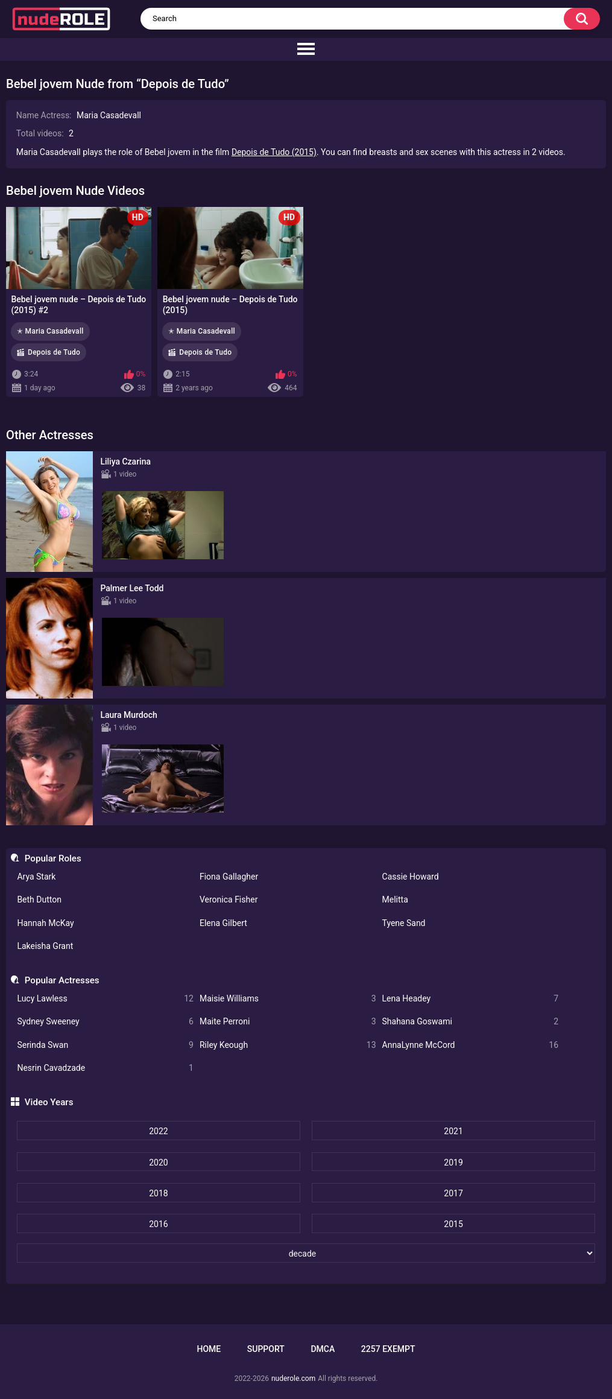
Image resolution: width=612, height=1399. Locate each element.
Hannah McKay (45, 923)
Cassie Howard (410, 876)
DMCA (323, 1349)
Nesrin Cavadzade (105, 1068)
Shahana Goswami (470, 1022)
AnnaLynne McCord (470, 1045)
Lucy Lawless (105, 999)
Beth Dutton (39, 899)
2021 (453, 1131)
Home (209, 1349)
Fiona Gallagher (229, 876)
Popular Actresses (62, 980)
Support (266, 1349)
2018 (158, 1193)
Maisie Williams (288, 999)
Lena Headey (470, 999)
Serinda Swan (105, 1045)
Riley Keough (288, 1045)
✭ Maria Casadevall (50, 331)
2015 (453, 1224)
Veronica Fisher (228, 899)
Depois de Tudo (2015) (274, 152)
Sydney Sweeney (105, 1022)
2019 (453, 1162)
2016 (158, 1224)
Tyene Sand (404, 923)
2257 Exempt (388, 1349)
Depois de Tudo (54, 352)
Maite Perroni (288, 1022)
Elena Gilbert (223, 923)
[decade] (306, 1253)
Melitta (395, 899)
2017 (453, 1193)
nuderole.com (293, 1378)
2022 (158, 1131)
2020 (158, 1162)
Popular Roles (53, 858)
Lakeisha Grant (45, 946)
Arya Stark (36, 876)
